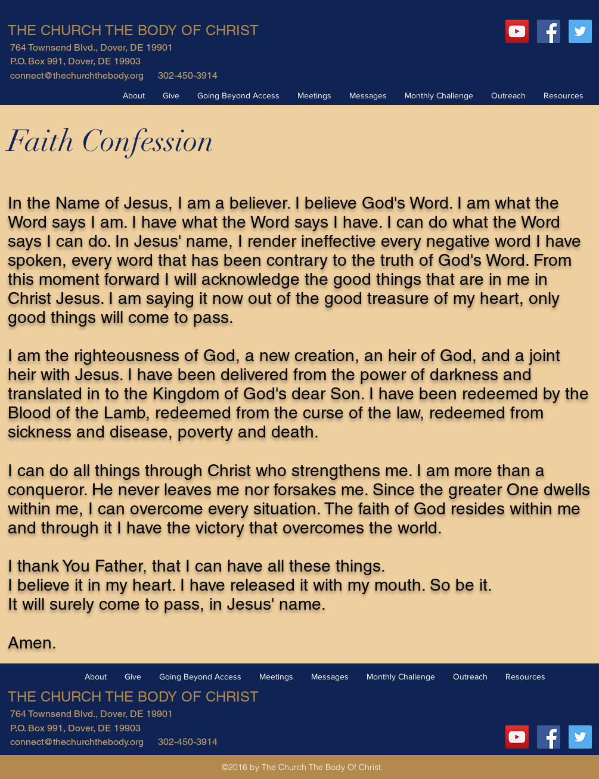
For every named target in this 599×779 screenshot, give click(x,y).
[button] (134, 95)
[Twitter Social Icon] (580, 31)
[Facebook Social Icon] (548, 31)
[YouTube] (517, 31)
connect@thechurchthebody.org (77, 75)
